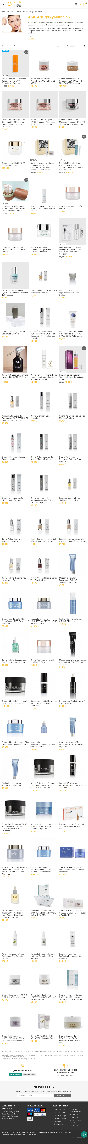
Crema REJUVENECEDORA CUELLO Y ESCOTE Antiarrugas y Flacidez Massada (72, 913)
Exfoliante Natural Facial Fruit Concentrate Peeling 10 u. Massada (71, 826)
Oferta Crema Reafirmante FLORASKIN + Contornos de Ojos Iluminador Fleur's (13, 208)
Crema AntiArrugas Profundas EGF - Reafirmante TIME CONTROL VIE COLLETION (43, 785)
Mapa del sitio (6, 1132)
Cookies (40, 1132)
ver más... (31, 39)
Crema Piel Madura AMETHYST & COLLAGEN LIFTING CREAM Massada (13, 1038)
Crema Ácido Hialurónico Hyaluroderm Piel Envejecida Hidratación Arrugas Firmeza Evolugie (42, 335)
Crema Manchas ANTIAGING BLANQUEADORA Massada (14, 996)
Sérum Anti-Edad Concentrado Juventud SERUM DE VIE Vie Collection (15, 377)
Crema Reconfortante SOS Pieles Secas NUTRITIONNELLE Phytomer (15, 621)
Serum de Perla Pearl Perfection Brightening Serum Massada (71, 956)
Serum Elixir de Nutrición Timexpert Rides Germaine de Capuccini (71, 377)
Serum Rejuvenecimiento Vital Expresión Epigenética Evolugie (72, 540)
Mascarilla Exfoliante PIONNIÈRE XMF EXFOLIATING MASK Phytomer (43, 621)
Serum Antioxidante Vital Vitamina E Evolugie (12, 540)
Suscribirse (62, 1095)
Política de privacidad (28, 1132)
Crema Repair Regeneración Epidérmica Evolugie (13, 333)
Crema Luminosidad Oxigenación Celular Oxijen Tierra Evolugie (41, 500)
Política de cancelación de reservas (14, 1135)
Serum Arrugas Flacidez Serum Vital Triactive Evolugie (43, 579)
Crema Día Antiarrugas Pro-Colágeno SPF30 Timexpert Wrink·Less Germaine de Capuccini (13, 123)
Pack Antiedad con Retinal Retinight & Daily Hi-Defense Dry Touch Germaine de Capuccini (71, 250)
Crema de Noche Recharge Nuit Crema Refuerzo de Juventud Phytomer (42, 826)
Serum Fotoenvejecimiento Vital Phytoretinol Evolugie (43, 292)
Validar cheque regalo (77, 1121)
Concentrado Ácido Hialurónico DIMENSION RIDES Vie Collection (43, 703)
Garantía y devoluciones (59, 1123)
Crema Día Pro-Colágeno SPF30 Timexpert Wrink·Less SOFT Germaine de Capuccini (43, 122)
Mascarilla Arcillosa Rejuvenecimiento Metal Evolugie (69, 293)
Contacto (75, 1126)
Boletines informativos (76, 1110)
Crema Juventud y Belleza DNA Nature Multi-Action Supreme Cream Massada (70, 997)
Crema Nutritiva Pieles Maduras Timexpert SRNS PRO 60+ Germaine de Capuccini (72, 122)
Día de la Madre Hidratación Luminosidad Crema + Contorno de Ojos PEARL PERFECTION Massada (42, 166)
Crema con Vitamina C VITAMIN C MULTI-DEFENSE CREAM (42, 81)
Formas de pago (60, 1116)
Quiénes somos (59, 1113)
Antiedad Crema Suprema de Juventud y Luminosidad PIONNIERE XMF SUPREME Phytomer (14, 870)
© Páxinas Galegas (79, 1138)
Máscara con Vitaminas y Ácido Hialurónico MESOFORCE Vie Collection (72, 662)
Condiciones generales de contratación (57, 1132)
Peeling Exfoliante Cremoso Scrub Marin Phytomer (13, 784)
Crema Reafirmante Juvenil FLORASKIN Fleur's (42, 661)
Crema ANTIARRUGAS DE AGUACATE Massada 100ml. (42, 1037)
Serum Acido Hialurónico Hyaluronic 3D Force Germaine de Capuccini (15, 293)
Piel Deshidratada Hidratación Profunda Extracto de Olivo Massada (43, 956)
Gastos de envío (60, 1119)
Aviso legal (16, 1132)
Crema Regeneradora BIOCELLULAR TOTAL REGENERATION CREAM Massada (69, 1039)
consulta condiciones (65, 1076)
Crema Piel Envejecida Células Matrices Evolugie (72, 417)
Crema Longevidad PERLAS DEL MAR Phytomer (13, 164)
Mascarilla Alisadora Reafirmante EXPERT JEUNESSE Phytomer (68, 580)
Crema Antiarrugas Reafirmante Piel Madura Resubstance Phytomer (40, 869)
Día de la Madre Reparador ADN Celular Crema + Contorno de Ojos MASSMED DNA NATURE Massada (71, 166)
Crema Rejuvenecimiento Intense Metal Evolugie (12, 499)
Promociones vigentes (76, 1116)
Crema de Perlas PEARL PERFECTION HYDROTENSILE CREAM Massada (43, 997)
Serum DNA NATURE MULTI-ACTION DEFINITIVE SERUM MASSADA (43, 208)
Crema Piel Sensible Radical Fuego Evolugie (13, 458)
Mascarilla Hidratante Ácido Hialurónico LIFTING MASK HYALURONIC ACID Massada (72, 334)
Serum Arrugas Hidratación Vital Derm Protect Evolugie (71, 499)
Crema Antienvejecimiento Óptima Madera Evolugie (41, 458)
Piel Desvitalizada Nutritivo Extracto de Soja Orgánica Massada (13, 956)
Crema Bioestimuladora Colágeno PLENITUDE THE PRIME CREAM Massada (70, 81)
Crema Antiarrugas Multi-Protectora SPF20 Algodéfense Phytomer (72, 744)
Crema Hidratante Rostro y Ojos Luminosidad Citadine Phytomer (15, 743)
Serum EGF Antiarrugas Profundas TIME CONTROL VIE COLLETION (72, 785)
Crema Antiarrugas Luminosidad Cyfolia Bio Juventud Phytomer (40, 249)
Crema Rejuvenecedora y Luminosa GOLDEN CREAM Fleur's (13, 249)
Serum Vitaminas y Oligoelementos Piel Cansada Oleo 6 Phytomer (42, 744)
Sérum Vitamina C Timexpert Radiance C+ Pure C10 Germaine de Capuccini (14, 81)
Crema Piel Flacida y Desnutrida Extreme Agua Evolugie (70, 459)
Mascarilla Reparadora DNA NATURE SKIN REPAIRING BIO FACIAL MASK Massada (43, 913)
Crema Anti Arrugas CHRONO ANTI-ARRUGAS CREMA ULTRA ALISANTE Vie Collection (14, 827)
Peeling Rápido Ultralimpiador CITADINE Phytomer (71, 620)
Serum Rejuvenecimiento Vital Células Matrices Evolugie (43, 540)
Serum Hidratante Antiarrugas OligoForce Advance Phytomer (15, 661)
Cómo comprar (59, 1109)
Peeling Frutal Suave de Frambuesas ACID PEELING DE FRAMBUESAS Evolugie (15, 418)
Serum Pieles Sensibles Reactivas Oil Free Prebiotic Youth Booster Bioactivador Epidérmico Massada (13, 914)
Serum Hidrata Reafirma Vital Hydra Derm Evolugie (14, 579)
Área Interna (32, 1135)
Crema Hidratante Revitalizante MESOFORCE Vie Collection (15, 702)
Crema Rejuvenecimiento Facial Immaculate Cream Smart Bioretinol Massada (43, 377)
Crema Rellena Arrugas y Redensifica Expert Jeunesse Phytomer (71, 869)
